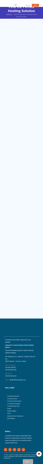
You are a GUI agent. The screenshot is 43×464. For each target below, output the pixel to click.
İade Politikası (11, 418)
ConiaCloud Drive (12, 398)
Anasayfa (9, 14)
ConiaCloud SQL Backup (14, 401)
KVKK (9, 413)
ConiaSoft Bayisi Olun (13, 406)
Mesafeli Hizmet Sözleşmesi (15, 416)
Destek (9, 408)
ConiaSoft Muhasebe (13, 396)
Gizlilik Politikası (11, 411)
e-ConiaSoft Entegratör (13, 403)
